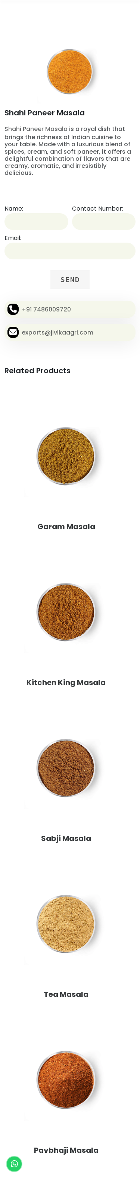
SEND (70, 279)
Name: (13, 208)
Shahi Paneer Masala (36, 129)
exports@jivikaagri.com (57, 332)
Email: (12, 238)
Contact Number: (97, 208)
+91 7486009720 (46, 309)
